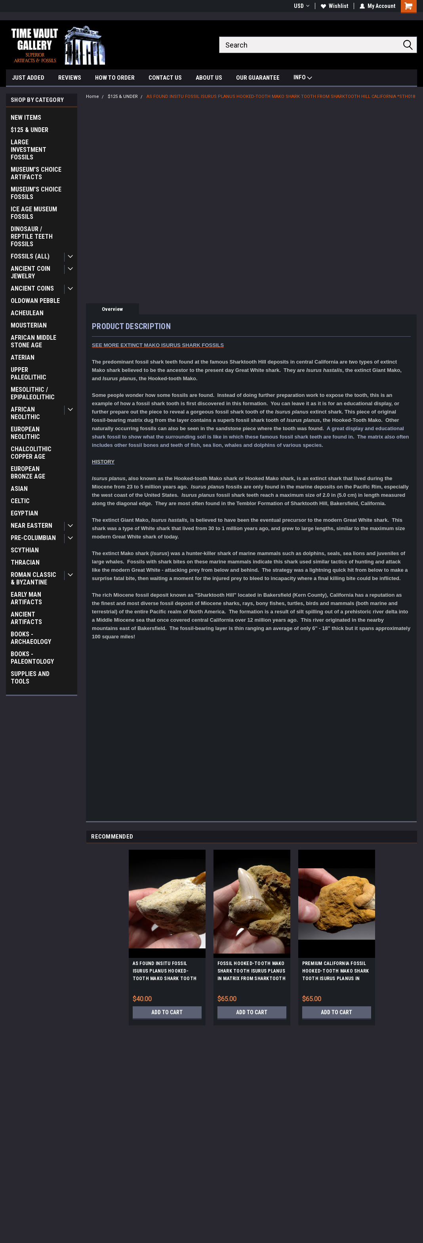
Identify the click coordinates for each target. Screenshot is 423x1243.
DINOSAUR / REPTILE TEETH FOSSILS (32, 236)
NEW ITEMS (26, 117)
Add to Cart (167, 1012)
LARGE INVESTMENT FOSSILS (28, 149)
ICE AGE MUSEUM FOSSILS (34, 212)
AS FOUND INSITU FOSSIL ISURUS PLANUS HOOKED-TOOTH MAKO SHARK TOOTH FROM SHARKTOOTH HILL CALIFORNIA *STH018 (281, 96)
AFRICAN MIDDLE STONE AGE (33, 341)
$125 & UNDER (29, 130)
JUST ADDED (28, 77)
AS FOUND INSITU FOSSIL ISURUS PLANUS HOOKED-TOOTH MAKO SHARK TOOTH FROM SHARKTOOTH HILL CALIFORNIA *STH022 (165, 972)
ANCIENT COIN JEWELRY (30, 272)
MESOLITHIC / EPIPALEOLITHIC (33, 393)
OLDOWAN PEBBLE (35, 301)
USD (301, 6)
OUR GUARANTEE (258, 77)
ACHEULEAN (27, 313)
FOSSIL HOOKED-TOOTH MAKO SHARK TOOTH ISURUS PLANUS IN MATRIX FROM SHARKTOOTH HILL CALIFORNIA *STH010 (251, 972)
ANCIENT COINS (32, 288)
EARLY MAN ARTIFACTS (26, 598)
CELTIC (20, 501)
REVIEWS (69, 77)
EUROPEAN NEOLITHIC (25, 433)
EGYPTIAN (24, 513)
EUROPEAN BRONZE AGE (28, 472)
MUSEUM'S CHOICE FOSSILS (36, 193)
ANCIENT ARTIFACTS (26, 618)
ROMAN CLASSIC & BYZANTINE (33, 578)
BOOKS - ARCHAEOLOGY (31, 637)
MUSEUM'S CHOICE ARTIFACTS (36, 173)
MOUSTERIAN (29, 325)
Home (92, 96)
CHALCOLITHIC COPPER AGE (31, 452)
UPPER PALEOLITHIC (28, 373)
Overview (112, 309)
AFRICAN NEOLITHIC (25, 413)
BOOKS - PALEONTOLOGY (32, 657)
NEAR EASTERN (31, 525)
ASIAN (19, 488)
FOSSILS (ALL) (30, 256)
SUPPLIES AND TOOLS (30, 677)
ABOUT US (209, 77)
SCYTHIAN (25, 550)
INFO (302, 78)
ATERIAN (22, 357)
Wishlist (334, 6)
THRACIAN (25, 562)
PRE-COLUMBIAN (33, 538)
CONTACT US (165, 77)
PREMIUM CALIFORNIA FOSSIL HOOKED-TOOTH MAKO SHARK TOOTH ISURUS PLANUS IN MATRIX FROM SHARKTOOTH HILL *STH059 (335, 972)
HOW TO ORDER (115, 77)
